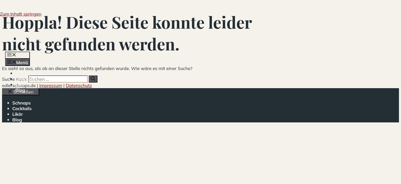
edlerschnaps (32, 37)
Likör (20, 84)
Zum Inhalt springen (20, 14)
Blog (20, 90)
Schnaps (24, 73)
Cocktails (25, 79)
